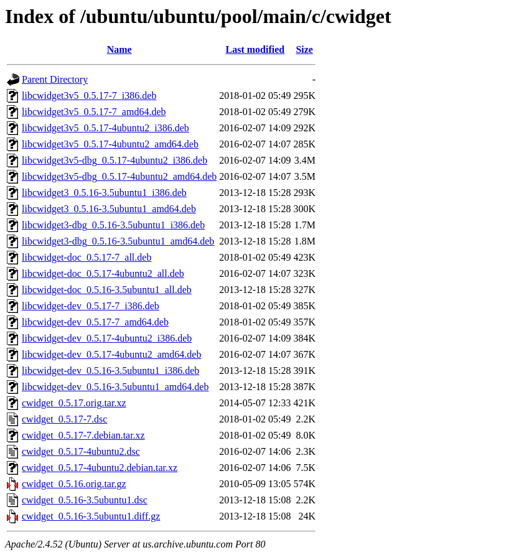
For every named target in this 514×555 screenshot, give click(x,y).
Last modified (255, 49)
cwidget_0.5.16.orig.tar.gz (74, 483)
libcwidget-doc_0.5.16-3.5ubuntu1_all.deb (107, 289)
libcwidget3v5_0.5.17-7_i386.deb (89, 95)
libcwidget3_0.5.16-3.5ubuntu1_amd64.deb (109, 208)
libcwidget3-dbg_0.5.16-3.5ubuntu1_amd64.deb (118, 241)
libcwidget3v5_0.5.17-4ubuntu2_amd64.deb (110, 144)
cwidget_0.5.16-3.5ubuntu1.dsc (84, 500)
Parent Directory (55, 79)
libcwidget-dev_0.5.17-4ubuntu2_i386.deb (107, 338)
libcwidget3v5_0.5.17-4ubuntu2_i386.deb (105, 128)
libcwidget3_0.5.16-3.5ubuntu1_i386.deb (104, 192)
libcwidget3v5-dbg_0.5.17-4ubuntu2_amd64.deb (119, 176)
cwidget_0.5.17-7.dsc (64, 419)
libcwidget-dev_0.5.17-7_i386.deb (90, 306)
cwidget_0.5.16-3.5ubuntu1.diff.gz (91, 516)
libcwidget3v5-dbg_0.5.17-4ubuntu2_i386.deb (114, 160)
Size (304, 49)
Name (119, 49)
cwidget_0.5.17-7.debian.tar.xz (83, 435)
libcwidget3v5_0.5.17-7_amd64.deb (94, 111)
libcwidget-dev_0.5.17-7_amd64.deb (95, 322)
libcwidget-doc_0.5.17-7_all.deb (86, 257)
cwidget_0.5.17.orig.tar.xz (74, 403)
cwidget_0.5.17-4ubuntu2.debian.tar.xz (99, 467)
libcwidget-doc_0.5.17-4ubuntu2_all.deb (103, 273)
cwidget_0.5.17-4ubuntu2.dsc (81, 451)
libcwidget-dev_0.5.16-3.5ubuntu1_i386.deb (110, 370)
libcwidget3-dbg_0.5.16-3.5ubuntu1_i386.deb (113, 225)
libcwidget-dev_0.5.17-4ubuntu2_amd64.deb (111, 354)
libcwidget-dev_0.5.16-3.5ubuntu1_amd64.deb (115, 386)
